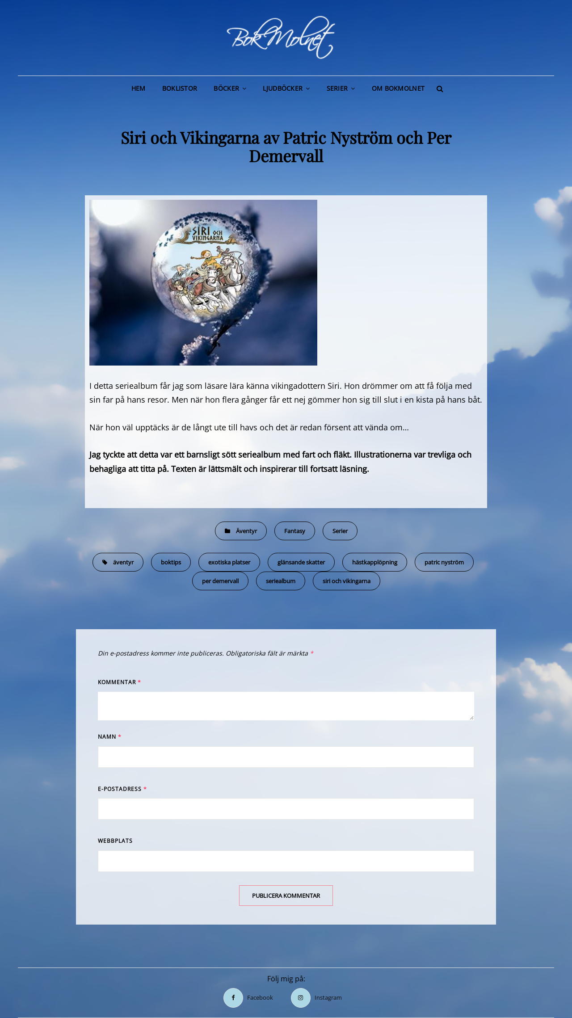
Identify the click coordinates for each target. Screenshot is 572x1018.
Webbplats (115, 841)
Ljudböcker (283, 88)
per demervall (220, 581)
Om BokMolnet (398, 88)
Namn (110, 736)
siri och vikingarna (346, 581)
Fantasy (294, 531)
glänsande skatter (301, 562)
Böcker (226, 88)
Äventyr (246, 531)
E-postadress (122, 789)
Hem (138, 88)
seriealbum (280, 581)
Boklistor (180, 88)
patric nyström (444, 562)
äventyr (123, 562)
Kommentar (119, 682)
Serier (337, 88)
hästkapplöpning (374, 562)
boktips (171, 562)
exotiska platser (229, 562)
